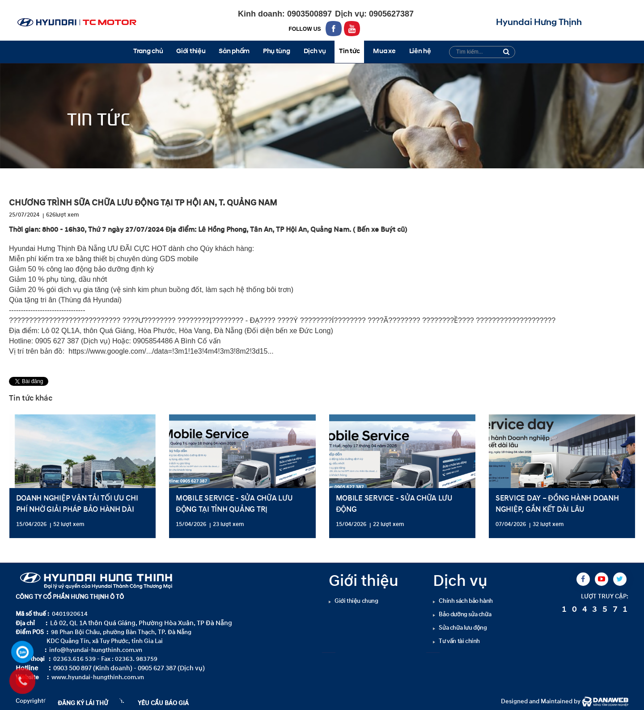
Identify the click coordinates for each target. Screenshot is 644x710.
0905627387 (390, 13)
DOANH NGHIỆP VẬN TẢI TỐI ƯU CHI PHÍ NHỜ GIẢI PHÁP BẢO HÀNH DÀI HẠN (77, 509)
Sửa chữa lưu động (463, 627)
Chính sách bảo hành (465, 601)
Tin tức (95, 176)
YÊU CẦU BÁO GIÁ (163, 703)
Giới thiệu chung (356, 601)
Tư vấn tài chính (459, 641)
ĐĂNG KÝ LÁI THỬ (83, 703)
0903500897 (308, 13)
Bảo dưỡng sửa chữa (465, 614)
